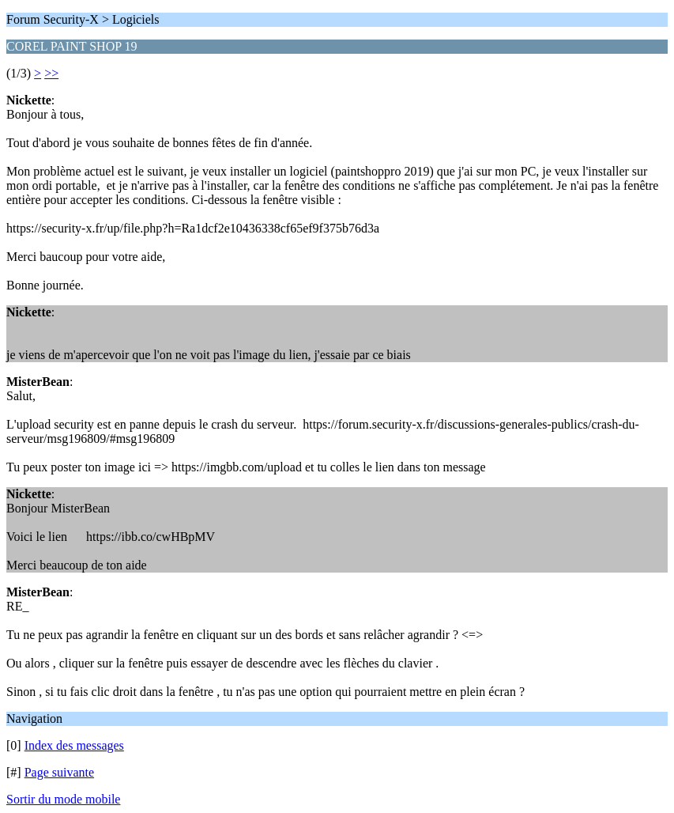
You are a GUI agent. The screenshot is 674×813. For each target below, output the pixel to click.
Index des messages (74, 745)
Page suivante (59, 772)
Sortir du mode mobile (63, 799)
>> (51, 73)
